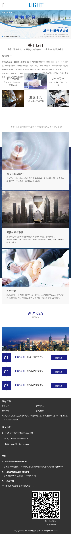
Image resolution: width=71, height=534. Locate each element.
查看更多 (58, 357)
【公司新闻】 (20, 356)
